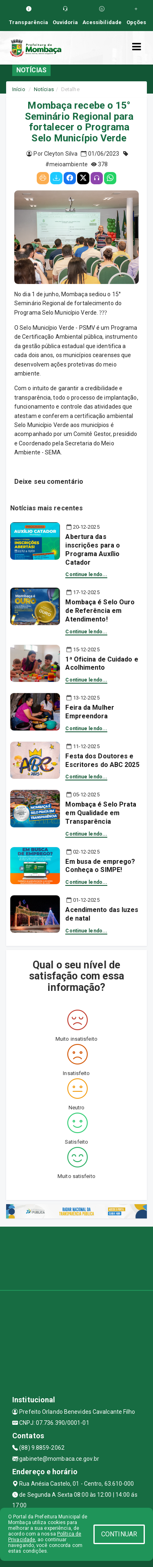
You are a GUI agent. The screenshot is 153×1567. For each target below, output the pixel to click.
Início (18, 89)
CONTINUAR (119, 1534)
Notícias (44, 89)
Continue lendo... (86, 574)
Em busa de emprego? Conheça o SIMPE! (100, 866)
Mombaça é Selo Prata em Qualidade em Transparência (100, 812)
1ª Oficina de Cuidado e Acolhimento (101, 663)
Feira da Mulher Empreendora (89, 712)
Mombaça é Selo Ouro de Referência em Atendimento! (100, 610)
